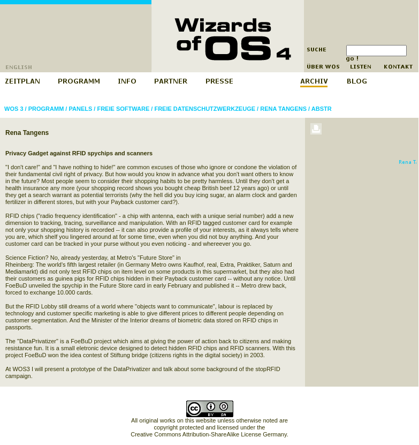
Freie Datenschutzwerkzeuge (204, 108)
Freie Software (123, 108)
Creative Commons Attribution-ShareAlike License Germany (208, 434)
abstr (321, 108)
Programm (46, 108)
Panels (80, 108)
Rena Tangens (283, 108)
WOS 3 (13, 108)
